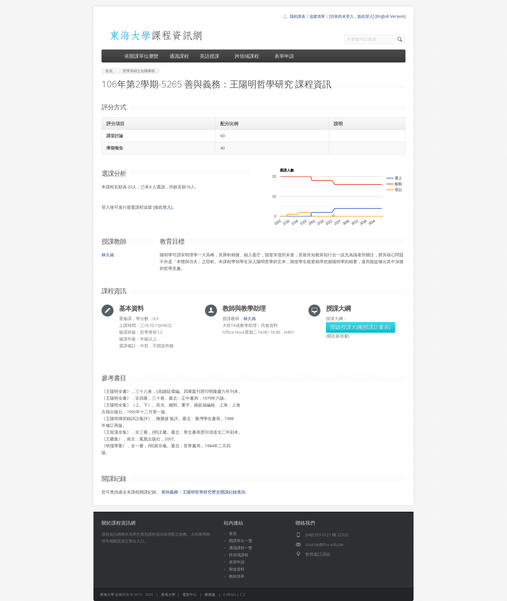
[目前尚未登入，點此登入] (351, 16)
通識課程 (179, 56)
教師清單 (236, 576)
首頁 (233, 533)
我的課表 (297, 16)
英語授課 (212, 56)
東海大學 (107, 594)
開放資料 (236, 569)
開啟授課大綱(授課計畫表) (360, 327)
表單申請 (284, 56)
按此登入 (162, 207)
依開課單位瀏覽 (141, 56)
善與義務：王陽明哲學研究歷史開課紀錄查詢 (203, 492)
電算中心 (189, 594)
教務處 (210, 594)
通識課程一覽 (240, 548)
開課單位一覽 (240, 540)
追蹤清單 (317, 16)
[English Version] (390, 16)
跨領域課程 (249, 56)
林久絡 (108, 255)
